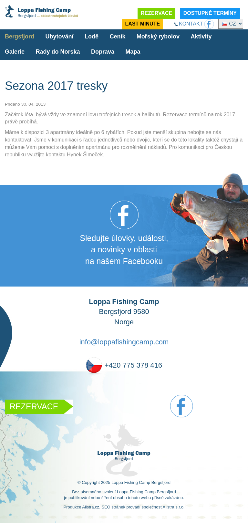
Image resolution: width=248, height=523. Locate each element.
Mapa (132, 51)
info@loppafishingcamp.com (124, 342)
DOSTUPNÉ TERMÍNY (210, 13)
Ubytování (59, 36)
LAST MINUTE (142, 23)
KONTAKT (191, 23)
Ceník (117, 36)
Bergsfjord (19, 36)
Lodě (91, 36)
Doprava (102, 51)
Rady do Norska (58, 51)
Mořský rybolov (158, 36)
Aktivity (201, 36)
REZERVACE (156, 13)
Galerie (15, 51)
